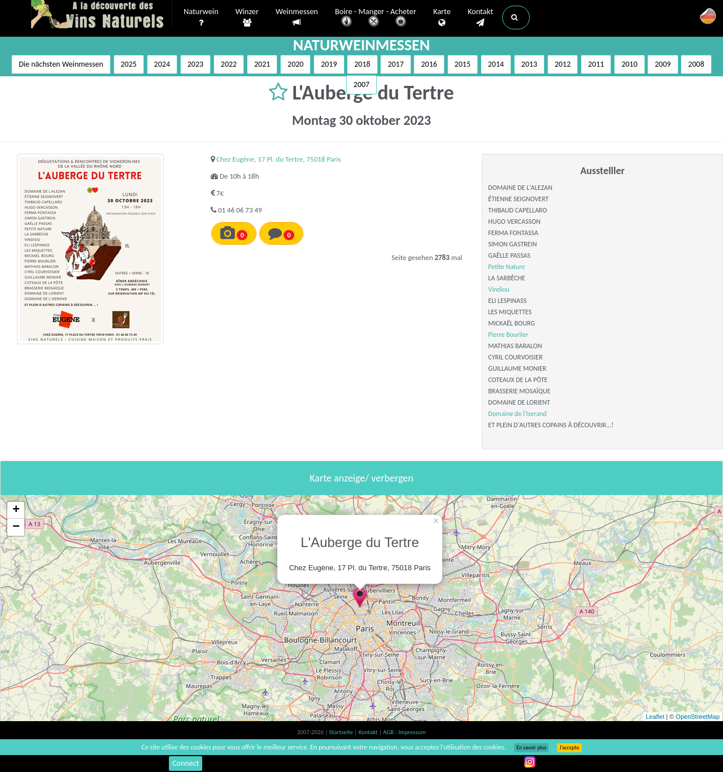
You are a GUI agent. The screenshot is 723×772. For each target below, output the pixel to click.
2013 (529, 64)
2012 (562, 64)
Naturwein (201, 17)
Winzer (247, 17)
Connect (185, 763)
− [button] (16, 527)
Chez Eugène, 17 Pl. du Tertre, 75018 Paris (278, 159)
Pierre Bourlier (508, 335)
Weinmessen (297, 17)
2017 (395, 64)
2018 (362, 64)
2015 (463, 64)
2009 (662, 64)
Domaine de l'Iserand (517, 414)
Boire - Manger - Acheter (375, 18)
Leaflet (655, 716)
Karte (442, 17)
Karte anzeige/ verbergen (361, 478)
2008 (696, 64)
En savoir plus (531, 747)
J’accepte (569, 747)
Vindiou (498, 289)
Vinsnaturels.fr (101, 15)
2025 (129, 64)
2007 (361, 84)
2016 (429, 64)
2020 (295, 64)
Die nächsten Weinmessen (61, 64)
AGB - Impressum (404, 732)
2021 (262, 64)
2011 (596, 64)
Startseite (341, 732)
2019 (329, 64)
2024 (162, 64)
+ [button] (16, 510)
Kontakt (480, 17)
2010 (629, 64)
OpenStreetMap (698, 716)
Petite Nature (506, 267)
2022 (229, 64)
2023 (195, 64)
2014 (496, 64)
